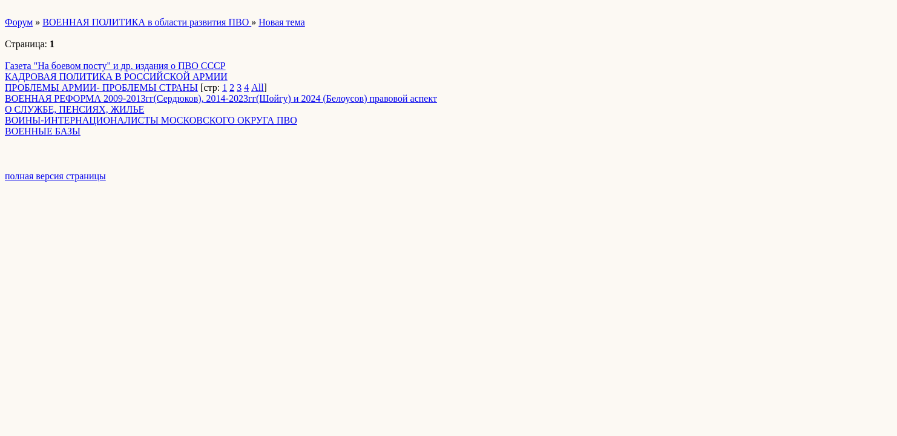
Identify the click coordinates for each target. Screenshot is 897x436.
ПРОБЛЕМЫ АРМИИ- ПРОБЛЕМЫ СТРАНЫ (101, 87)
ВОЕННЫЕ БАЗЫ (42, 131)
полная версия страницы (55, 176)
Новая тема (281, 22)
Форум (19, 22)
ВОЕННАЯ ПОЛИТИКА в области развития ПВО (146, 22)
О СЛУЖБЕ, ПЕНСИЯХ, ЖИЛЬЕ (74, 109)
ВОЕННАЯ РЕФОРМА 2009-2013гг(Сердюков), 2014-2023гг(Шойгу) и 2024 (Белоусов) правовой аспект (221, 98)
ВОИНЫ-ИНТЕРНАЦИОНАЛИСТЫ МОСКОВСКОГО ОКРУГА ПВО (151, 120)
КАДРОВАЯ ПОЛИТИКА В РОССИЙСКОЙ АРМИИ (116, 76)
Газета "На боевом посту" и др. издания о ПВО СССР (115, 66)
